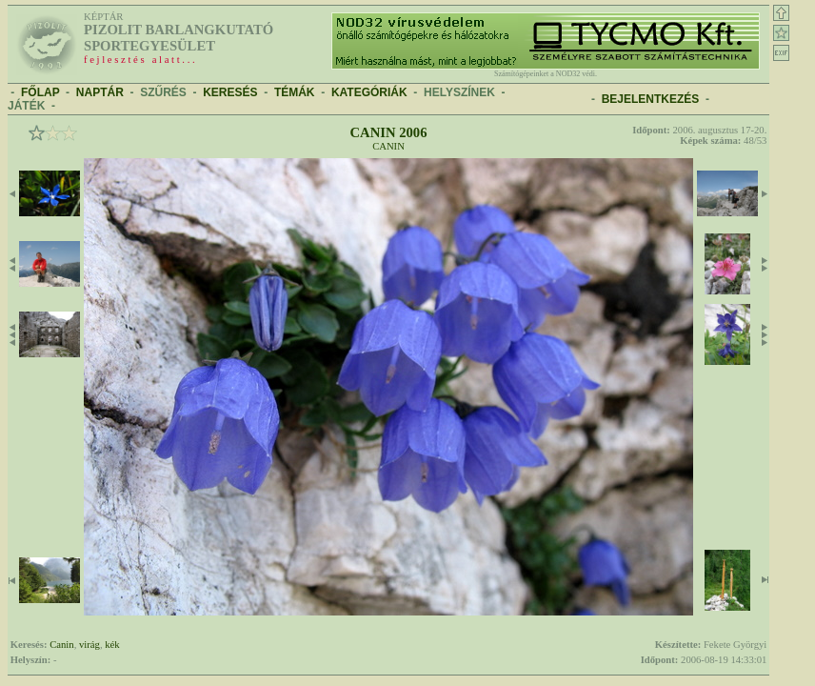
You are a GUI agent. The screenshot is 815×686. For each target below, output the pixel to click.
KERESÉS (230, 92)
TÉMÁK (294, 92)
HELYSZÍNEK (459, 92)
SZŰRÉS (163, 92)
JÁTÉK (26, 105)
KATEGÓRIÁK (369, 92)
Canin (388, 146)
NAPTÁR (100, 92)
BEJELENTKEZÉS (651, 99)
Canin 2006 (388, 132)
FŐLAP (40, 92)
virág (89, 644)
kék (112, 644)
